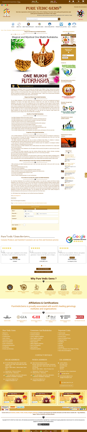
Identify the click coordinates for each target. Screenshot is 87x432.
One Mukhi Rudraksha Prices (28, 203)
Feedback (61, 341)
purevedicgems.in (17, 195)
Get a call (14, 431)
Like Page (7, 402)
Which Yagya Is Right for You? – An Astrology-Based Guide (70, 164)
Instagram (30, 412)
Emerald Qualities (35, 333)
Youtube (26, 412)
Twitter (21, 412)
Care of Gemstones (8, 343)
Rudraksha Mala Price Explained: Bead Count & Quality (70, 178)
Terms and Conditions (64, 334)
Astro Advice (6, 338)
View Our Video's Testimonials (43, 271)
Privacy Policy (62, 336)
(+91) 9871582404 (10, 375)
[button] (39, 25)
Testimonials (62, 333)
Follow (62, 402)
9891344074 (24, 375)
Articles (61, 343)
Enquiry (64, 431)
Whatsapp (35, 412)
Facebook (13, 412)
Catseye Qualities (35, 334)
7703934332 (8, 376)
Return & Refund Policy (64, 338)
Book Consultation (7, 341)
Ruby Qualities (34, 341)
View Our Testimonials (43, 268)
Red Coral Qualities (36, 345)
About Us (5, 333)
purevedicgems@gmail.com (11, 379)
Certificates (6, 347)
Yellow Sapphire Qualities (37, 336)
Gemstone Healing (7, 340)
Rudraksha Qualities (36, 349)
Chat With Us (26, 431)
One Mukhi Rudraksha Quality (41, 203)
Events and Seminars (8, 349)
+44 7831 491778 (64, 373)
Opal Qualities (34, 347)
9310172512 (18, 375)
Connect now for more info (66, 385)
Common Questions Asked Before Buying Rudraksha (70, 171)
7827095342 (19, 376)
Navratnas (23, 34)
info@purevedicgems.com (11, 380)
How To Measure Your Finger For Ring (68, 349)
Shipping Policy (63, 340)
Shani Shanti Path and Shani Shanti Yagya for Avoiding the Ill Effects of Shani (70, 156)
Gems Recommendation (68, 31)
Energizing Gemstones (9, 345)
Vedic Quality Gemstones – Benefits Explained (70, 185)
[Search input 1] (42, 19)
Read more (15, 257)
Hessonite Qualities (36, 340)
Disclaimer (61, 347)
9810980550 (14, 376)
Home (2, 30)
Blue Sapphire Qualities (37, 338)
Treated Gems (6, 336)
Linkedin (18, 412)
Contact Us (6, 334)
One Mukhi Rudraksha (17, 203)
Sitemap (61, 345)
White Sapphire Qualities (37, 343)
